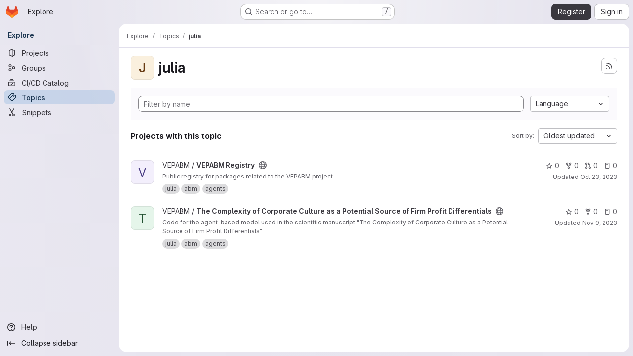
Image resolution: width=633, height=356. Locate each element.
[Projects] (59, 53)
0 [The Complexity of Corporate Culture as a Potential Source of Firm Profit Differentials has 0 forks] (591, 211)
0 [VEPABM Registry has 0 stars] (552, 165)
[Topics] (59, 97)
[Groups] (59, 68)
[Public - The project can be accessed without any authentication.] (263, 165)
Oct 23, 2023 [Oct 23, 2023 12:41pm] (598, 176)
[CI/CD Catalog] (59, 82)
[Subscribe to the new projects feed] (609, 66)
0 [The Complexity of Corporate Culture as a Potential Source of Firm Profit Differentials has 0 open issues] (610, 211)
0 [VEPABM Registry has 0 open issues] (610, 165)
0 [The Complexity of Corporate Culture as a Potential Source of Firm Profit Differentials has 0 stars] (572, 211)
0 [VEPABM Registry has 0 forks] (572, 165)
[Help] (59, 327)
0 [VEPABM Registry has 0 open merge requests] (591, 165)
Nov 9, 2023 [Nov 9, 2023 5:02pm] (599, 222)
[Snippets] (59, 112)
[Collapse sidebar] (59, 343)
